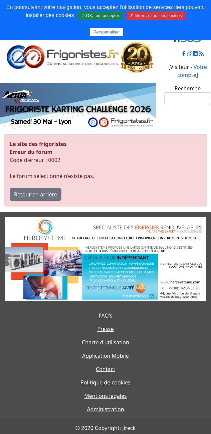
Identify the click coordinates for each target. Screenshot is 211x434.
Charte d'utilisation (105, 342)
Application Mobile (105, 355)
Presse (105, 329)
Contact (105, 369)
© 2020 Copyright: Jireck (105, 428)
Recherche (188, 88)
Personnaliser (106, 31)
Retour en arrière (35, 194)
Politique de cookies (105, 382)
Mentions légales (105, 396)
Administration (105, 409)
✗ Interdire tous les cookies (156, 15)
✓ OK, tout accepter (100, 15)
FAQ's (105, 315)
